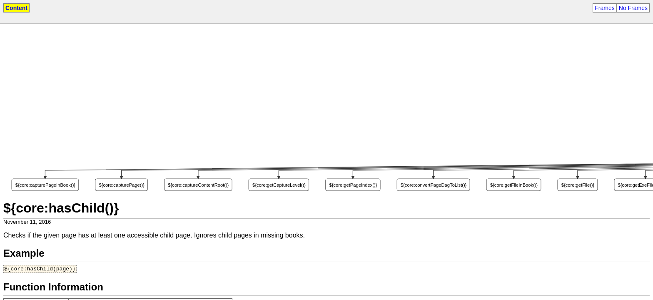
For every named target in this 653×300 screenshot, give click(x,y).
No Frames (633, 8)
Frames (604, 8)
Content (16, 8)
